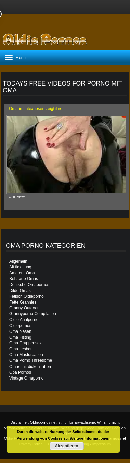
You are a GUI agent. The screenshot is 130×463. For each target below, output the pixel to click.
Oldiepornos (20, 325)
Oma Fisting (20, 337)
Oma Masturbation (26, 354)
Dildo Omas (20, 290)
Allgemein (18, 261)
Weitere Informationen (89, 438)
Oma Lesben (21, 348)
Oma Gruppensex (25, 343)
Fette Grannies (22, 302)
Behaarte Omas (23, 278)
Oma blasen (20, 331)
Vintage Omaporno (26, 378)
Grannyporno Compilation (32, 313)
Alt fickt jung (20, 267)
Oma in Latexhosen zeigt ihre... (37, 108)
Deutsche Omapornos (29, 284)
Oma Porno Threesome (30, 360)
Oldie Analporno (23, 319)
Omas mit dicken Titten (30, 366)
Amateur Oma (22, 273)
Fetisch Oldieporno (26, 296)
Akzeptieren (66, 446)
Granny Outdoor (24, 308)
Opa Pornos (20, 372)
